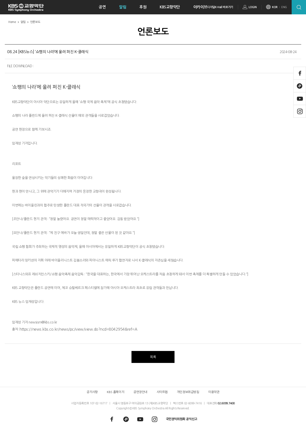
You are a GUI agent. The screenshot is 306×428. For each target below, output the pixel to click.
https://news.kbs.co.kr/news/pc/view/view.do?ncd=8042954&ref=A (78, 329)
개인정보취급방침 (188, 392)
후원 (142, 7)
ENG (284, 7)
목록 (153, 357)
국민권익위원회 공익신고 (181, 419)
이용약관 (213, 392)
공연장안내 (140, 392)
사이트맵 (162, 392)
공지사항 (92, 392)
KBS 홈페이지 (115, 392)
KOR (275, 7)
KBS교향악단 (170, 7)
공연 (102, 7)
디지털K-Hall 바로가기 (220, 7)
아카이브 (200, 7)
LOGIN (253, 7)
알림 (122, 7)
